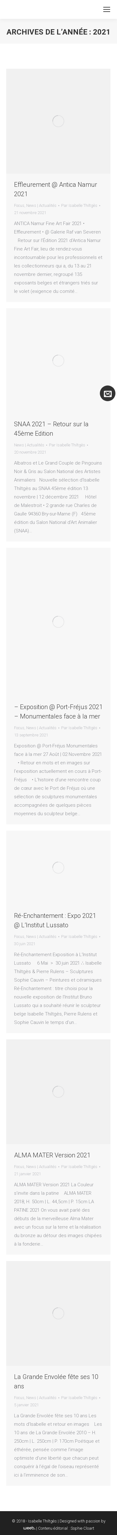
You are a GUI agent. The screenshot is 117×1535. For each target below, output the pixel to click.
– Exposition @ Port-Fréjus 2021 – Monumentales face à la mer (58, 711)
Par (79, 205)
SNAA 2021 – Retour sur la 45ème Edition (51, 428)
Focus (19, 205)
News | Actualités (41, 205)
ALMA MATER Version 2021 (52, 1155)
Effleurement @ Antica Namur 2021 (55, 189)
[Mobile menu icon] (107, 9)
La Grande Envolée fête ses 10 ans (56, 1381)
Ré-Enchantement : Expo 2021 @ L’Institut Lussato (55, 920)
